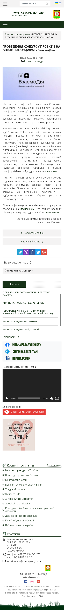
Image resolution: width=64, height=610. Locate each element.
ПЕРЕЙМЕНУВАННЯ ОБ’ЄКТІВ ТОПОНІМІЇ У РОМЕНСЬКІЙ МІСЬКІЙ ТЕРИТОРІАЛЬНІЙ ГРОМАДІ (28, 312)
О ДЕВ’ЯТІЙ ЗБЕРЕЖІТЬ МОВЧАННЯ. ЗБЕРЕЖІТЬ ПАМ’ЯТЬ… (27, 293)
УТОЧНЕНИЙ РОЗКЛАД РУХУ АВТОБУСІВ (23, 303)
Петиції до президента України (22, 475)
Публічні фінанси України (19, 525)
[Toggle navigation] (5, 3)
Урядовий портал (15, 489)
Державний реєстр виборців (21, 515)
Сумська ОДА (12, 494)
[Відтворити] (7, 398)
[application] (32, 385)
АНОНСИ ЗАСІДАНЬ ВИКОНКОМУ (20, 321)
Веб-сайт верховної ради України (23, 484)
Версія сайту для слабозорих (24, 411)
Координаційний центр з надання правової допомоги (29, 510)
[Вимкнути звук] (51, 398)
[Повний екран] (57, 398)
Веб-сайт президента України (21, 470)
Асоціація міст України (18, 503)
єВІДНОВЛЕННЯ (11, 337)
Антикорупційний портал (19, 498)
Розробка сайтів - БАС (32, 596)
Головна (9, 34)
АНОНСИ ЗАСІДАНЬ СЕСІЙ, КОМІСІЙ (21, 329)
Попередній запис (32, 232)
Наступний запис (32, 241)
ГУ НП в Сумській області (19, 520)
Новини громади (22, 34)
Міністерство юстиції (17, 480)
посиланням (27, 209)
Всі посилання (54, 465)
